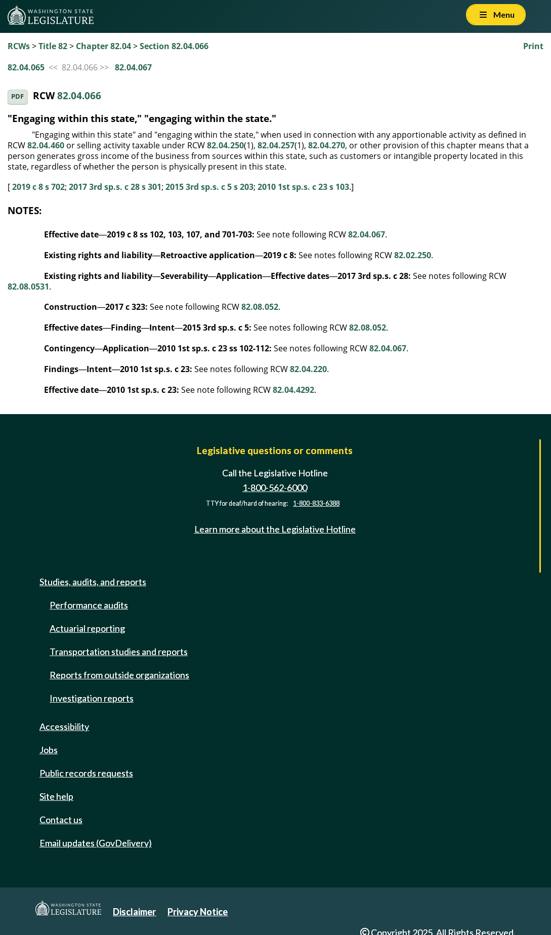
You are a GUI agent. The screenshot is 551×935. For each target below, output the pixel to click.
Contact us (60, 819)
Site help (56, 796)
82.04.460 (45, 145)
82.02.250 (412, 255)
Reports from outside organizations (119, 674)
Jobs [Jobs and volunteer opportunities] (48, 749)
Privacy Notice (197, 911)
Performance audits (89, 605)
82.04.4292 (293, 389)
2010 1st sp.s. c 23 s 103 (303, 186)
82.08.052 (259, 306)
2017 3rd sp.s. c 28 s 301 (115, 186)
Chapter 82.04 (103, 46)
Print (533, 46)
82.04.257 (276, 145)
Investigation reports (92, 698)
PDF (17, 96)
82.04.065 (26, 67)
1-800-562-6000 (274, 487)
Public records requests (86, 773)
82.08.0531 (28, 286)
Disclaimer (134, 911)
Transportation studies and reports (119, 651)
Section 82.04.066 (174, 46)
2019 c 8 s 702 (38, 186)
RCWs (19, 46)
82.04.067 (133, 67)
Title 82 (52, 46)
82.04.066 (79, 96)
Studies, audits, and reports (92, 581)
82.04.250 (225, 145)
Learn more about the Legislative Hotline (275, 529)
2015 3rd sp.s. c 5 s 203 (209, 186)
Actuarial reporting (87, 628)
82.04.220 (308, 369)
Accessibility (64, 726)
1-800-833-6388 (316, 503)
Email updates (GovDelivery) (95, 842)
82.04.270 (326, 145)
